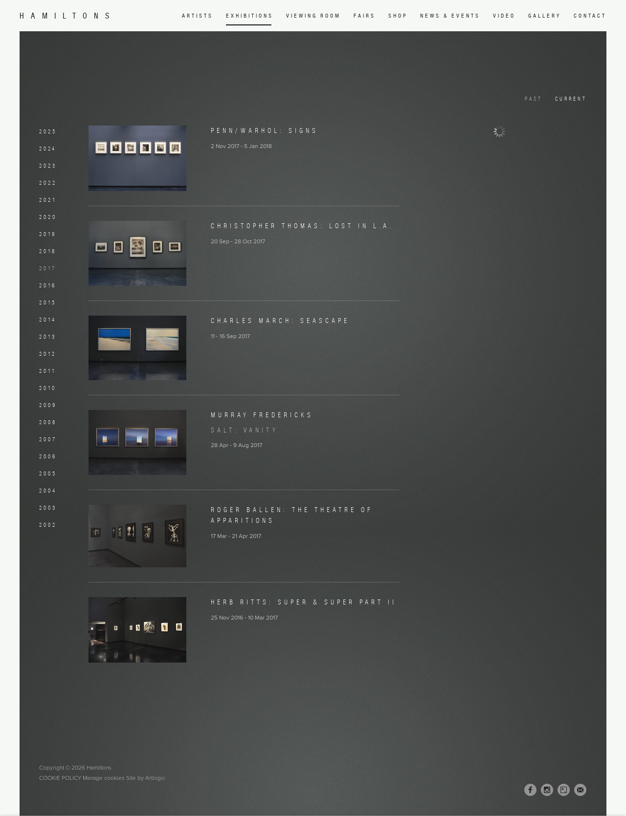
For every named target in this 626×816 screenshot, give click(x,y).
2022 (48, 183)
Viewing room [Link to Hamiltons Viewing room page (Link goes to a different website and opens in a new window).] (313, 16)
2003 (48, 508)
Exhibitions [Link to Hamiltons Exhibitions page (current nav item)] (249, 16)
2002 (48, 525)
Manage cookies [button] (104, 777)
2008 (48, 422)
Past (533, 99)
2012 (47, 354)
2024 (47, 148)
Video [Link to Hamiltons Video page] (504, 16)
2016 (47, 285)
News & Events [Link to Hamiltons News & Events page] (450, 16)
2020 (48, 217)
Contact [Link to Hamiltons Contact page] (590, 16)
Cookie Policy (60, 777)
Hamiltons (68, 16)
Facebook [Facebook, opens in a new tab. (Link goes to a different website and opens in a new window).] (530, 790)
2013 (47, 337)
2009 (48, 405)
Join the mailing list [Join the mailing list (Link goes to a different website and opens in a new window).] (580, 790)
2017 (47, 268)
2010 (47, 388)
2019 (47, 234)
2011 (47, 371)
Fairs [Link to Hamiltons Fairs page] (365, 16)
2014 (47, 319)
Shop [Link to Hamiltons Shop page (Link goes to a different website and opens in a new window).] (397, 16)
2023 (48, 166)
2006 (48, 456)
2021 (48, 200)
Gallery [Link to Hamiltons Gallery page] (544, 16)
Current (571, 99)
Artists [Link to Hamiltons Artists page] (197, 16)
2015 (47, 302)
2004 (48, 491)
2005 (48, 473)
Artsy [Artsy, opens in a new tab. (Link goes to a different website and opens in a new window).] (564, 790)
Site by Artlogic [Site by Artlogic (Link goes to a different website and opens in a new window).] (145, 777)
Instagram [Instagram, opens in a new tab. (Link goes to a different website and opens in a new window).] (547, 790)
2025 (48, 131)
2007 (48, 439)
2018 (47, 251)
